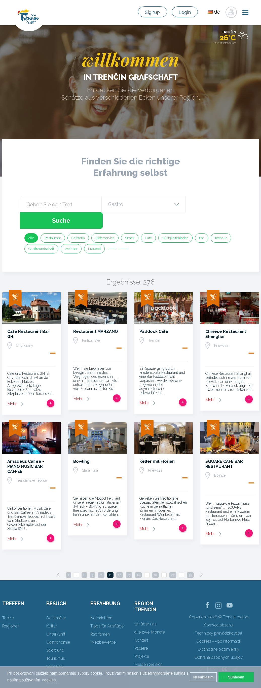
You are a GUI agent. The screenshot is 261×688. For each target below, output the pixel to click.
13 (129, 558)
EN (212, 652)
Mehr (12, 387)
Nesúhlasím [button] (203, 677)
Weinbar (71, 232)
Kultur (51, 609)
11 (110, 558)
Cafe (148, 221)
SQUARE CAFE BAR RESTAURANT (224, 447)
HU (224, 660)
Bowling (81, 445)
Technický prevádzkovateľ (218, 616)
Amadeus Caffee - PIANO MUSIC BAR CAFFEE (25, 450)
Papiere (141, 631)
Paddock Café (153, 315)
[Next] (201, 558)
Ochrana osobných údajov (219, 641)
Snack (129, 221)
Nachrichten (101, 601)
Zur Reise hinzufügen (51, 387)
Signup (147, 12)
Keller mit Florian (157, 445)
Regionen (11, 609)
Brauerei (94, 232)
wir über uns (145, 607)
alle (31, 221)
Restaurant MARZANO (95, 315)
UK (236, 660)
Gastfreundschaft (41, 232)
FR (200, 660)
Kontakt (141, 623)
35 (190, 558)
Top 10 (8, 601)
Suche (213, 204)
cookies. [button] (49, 680)
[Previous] (58, 558)
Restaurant (53, 221)
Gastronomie (58, 625)
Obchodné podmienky (218, 632)
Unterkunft (55, 617)
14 (138, 558)
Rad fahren (100, 617)
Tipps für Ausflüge (107, 609)
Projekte (141, 640)
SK (201, 652)
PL (236, 652)
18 (155, 558)
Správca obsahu (218, 608)
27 (172, 558)
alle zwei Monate (149, 615)
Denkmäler (56, 601)
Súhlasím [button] (236, 677)
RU (212, 660)
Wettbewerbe (103, 625)
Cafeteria (78, 221)
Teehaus (221, 221)
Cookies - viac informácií (218, 624)
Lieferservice (105, 221)
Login (183, 12)
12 (119, 558)
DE (224, 652)
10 (101, 558)
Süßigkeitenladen (175, 221)
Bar (201, 221)
